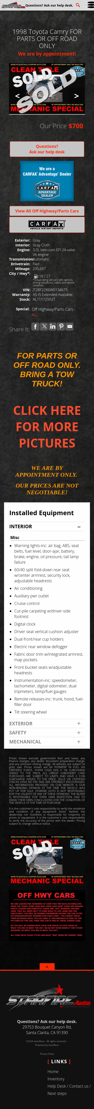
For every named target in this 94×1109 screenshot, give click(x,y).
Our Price (53, 125)
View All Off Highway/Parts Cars (47, 211)
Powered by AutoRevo (47, 1045)
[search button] (78, 3)
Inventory (56, 1079)
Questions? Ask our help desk (47, 149)
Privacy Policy (47, 1053)
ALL (35, 315)
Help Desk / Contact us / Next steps (69, 1089)
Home (53, 1071)
